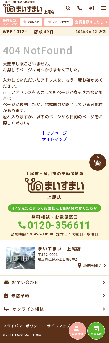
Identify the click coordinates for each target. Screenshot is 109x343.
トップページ (54, 133)
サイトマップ (54, 139)
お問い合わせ (21, 282)
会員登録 (77, 331)
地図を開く (89, 265)
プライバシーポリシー (22, 326)
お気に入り (31, 22)
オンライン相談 (24, 309)
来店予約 (96, 331)
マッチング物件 (58, 22)
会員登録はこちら (89, 21)
